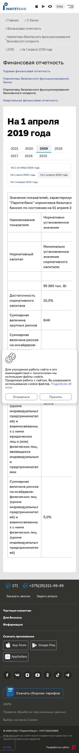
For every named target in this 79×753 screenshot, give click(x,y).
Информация (13, 624)
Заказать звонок (18, 596)
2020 (29, 148)
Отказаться (21, 397)
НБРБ (7, 704)
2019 (10, 49)
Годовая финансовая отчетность (26, 71)
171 (15, 585)
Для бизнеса (12, 617)
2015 (43, 156)
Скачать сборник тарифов (38, 693)
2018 (58, 148)
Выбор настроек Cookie (20, 719)
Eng (60, 6)
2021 (14, 148)
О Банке (33, 20)
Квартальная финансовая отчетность (30, 100)
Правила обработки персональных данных (34, 712)
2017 (14, 156)
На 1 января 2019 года (24, 182)
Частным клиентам (17, 610)
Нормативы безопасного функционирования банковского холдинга (38, 39)
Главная (13, 20)
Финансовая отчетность (24, 28)
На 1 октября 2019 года (25, 167)
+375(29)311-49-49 (46, 585)
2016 (29, 156)
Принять (55, 397)
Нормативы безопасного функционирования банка (36, 80)
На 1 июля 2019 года (22, 174)
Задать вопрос (47, 596)
